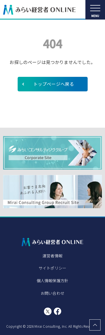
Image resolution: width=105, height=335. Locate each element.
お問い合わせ (52, 293)
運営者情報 (52, 255)
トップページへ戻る (53, 84)
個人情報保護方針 (52, 280)
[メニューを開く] (95, 9)
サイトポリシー (52, 268)
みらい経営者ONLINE (39, 10)
